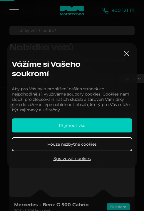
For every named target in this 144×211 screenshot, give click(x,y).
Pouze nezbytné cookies (72, 144)
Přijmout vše (72, 125)
